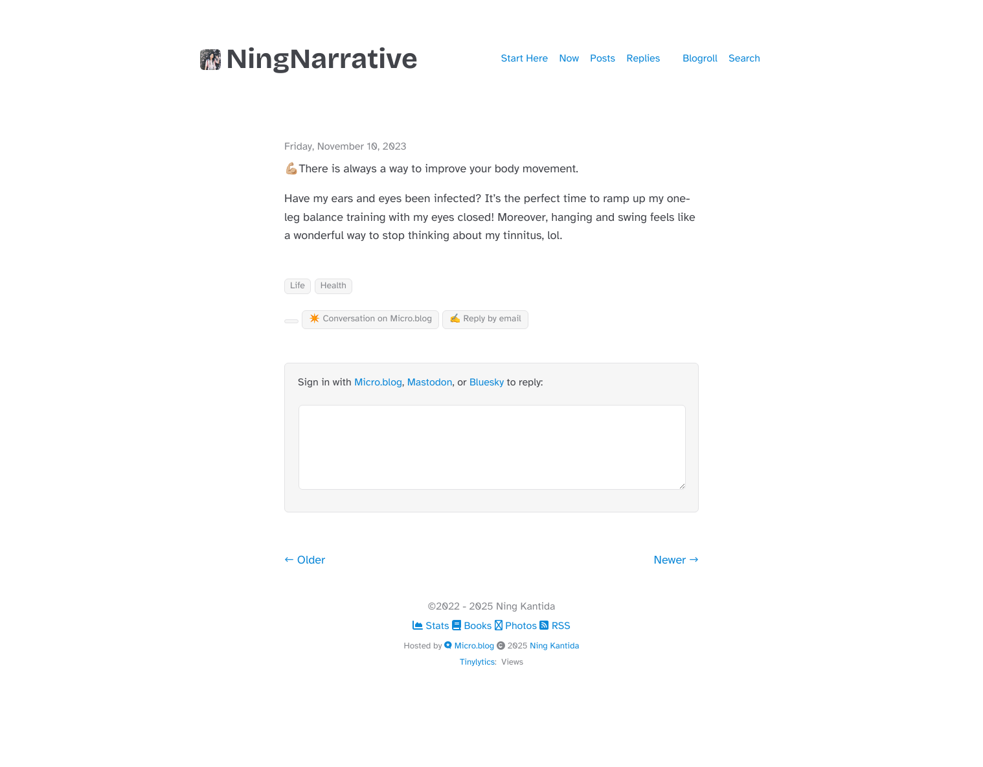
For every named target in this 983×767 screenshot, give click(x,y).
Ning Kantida (554, 645)
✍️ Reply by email (485, 319)
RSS (554, 625)
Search (744, 58)
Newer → (676, 560)
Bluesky (486, 382)
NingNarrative (309, 59)
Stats (432, 625)
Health (333, 286)
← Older (304, 560)
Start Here (524, 58)
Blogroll (700, 58)
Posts (602, 58)
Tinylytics (477, 661)
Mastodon (430, 382)
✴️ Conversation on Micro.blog (370, 319)
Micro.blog (378, 382)
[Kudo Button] (291, 321)
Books (473, 625)
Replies (644, 58)
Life (297, 286)
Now (569, 58)
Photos (517, 625)
